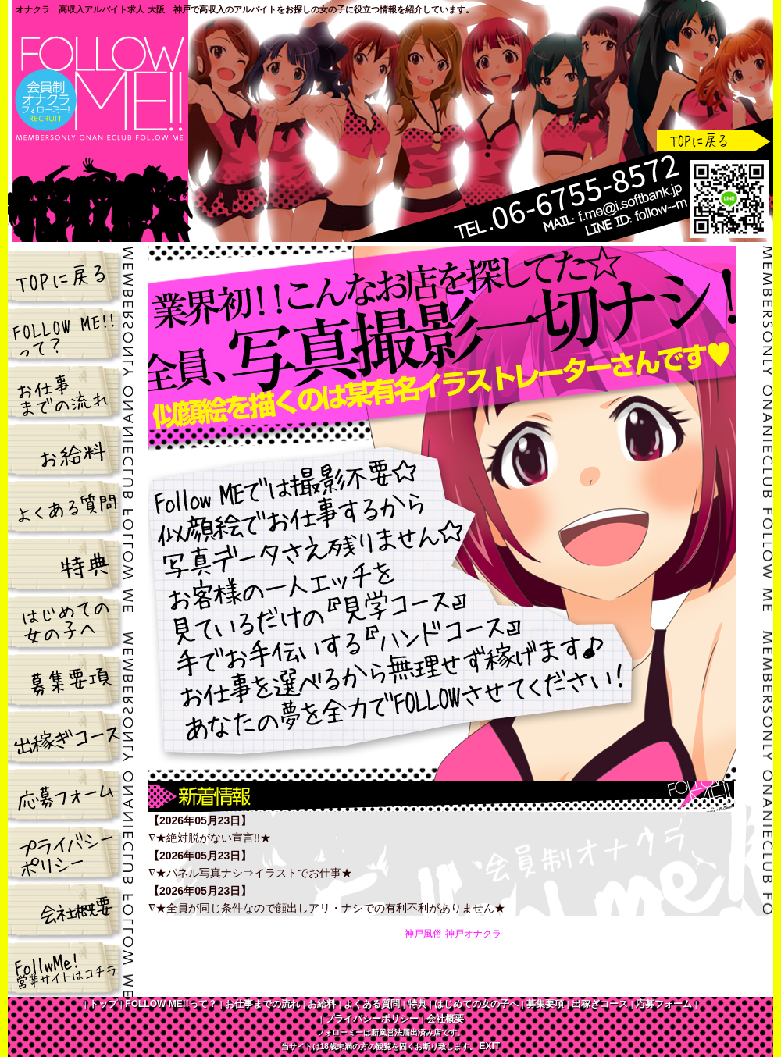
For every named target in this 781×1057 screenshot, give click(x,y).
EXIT (490, 1046)
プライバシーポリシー (71, 852)
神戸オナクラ (473, 933)
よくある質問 (71, 506)
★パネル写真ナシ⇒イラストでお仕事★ (253, 873)
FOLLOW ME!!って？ (71, 332)
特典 (71, 564)
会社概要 (71, 910)
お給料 (71, 448)
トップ (71, 275)
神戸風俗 (423, 933)
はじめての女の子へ (71, 621)
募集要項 (71, 679)
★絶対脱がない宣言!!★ (213, 837)
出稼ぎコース (71, 737)
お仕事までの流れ (71, 390)
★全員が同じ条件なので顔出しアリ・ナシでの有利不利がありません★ (330, 908)
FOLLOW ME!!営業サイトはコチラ (71, 968)
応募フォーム (71, 795)
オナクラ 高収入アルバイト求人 (80, 9)
